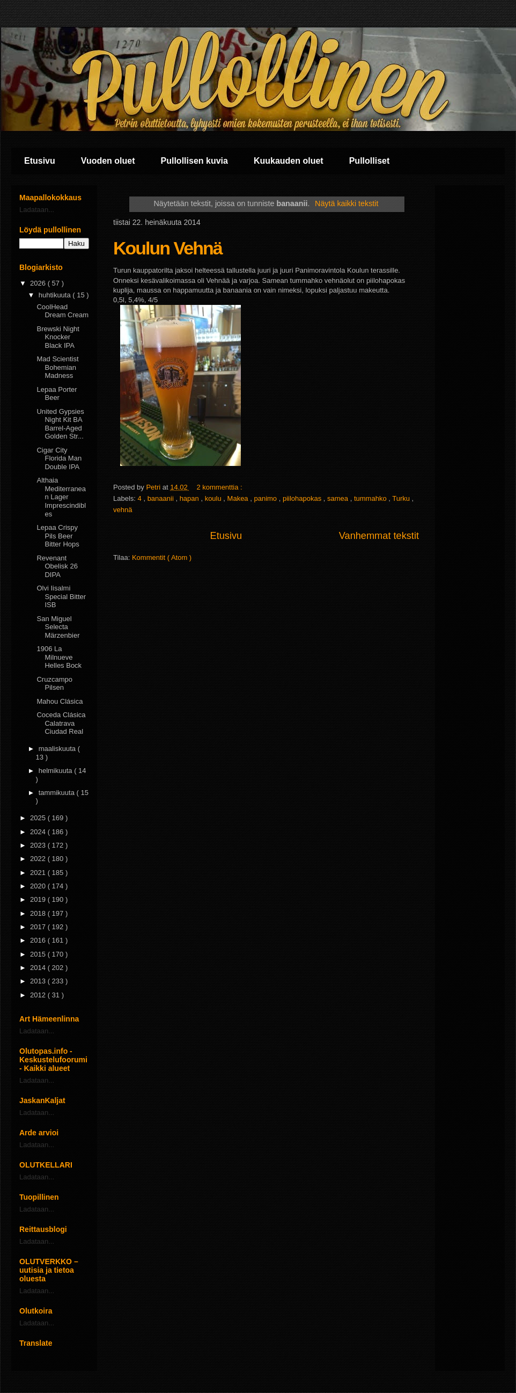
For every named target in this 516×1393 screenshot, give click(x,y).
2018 (39, 913)
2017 (39, 927)
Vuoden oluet (108, 160)
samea (338, 498)
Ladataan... (36, 210)
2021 (39, 873)
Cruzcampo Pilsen (54, 683)
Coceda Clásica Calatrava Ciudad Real (60, 723)
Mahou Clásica (59, 701)
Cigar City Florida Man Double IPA (59, 458)
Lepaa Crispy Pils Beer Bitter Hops (57, 535)
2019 (39, 899)
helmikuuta (56, 771)
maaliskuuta (58, 749)
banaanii (162, 498)
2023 (39, 845)
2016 (39, 940)
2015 (39, 954)
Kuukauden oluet (288, 160)
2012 (39, 995)
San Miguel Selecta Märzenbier (57, 627)
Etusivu (39, 160)
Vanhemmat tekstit (379, 535)
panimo (266, 498)
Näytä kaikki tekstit (346, 203)
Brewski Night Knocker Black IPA (57, 337)
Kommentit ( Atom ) (161, 557)
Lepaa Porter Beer (56, 393)
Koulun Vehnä (167, 248)
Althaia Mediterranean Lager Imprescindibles (61, 496)
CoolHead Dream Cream (62, 311)
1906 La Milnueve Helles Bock (59, 657)
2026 (39, 283)
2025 (39, 818)
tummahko (371, 498)
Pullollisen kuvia (194, 160)
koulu (214, 498)
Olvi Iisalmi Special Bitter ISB (61, 596)
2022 (39, 859)
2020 (39, 886)
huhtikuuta (56, 295)
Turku (401, 498)
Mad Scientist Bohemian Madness (57, 367)
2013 (39, 981)
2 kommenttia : (220, 487)
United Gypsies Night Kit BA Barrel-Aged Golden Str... (60, 424)
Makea (238, 498)
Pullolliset (369, 160)
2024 (39, 832)
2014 (39, 968)
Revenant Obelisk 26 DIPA (56, 566)
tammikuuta (58, 793)
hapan (190, 498)
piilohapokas (303, 498)
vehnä (122, 510)
